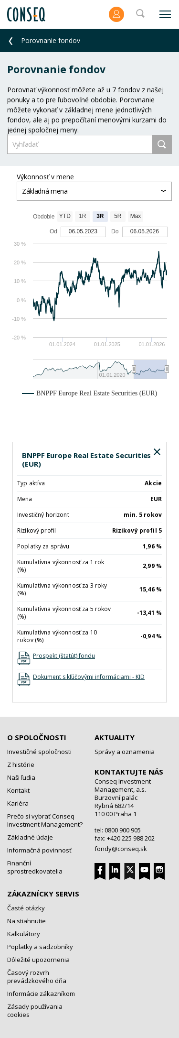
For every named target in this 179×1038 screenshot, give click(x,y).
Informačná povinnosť (39, 850)
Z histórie (20, 764)
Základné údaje (30, 837)
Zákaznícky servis (43, 893)
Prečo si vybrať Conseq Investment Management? (45, 820)
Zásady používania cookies (35, 1010)
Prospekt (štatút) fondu (64, 656)
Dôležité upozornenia (38, 959)
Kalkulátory (23, 933)
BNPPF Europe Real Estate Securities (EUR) (86, 459)
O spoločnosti (36, 737)
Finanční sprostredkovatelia (35, 867)
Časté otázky (26, 908)
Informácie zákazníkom (41, 993)
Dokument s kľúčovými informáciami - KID (89, 677)
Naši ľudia (21, 777)
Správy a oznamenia (125, 751)
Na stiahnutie (26, 921)
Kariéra (18, 803)
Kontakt (18, 790)
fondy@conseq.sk (121, 848)
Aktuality (115, 737)
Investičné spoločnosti (39, 751)
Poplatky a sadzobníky (40, 946)
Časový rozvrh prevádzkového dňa (36, 976)
